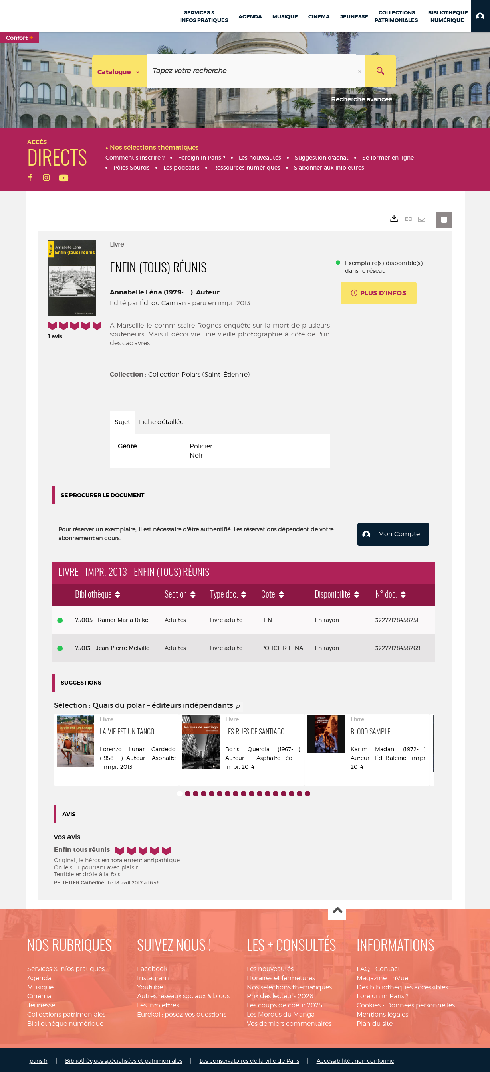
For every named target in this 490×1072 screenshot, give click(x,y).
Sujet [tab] (122, 422)
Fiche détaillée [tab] (161, 422)
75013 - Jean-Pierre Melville (112, 646)
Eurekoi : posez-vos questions (181, 1013)
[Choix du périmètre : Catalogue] (119, 71)
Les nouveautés (270, 967)
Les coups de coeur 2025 (284, 1004)
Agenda (39, 976)
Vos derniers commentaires (289, 1022)
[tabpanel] (220, 451)
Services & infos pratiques (66, 967)
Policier (201, 446)
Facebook (152, 967)
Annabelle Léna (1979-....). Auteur (165, 292)
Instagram (153, 976)
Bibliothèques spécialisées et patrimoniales (123, 1059)
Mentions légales (382, 1013)
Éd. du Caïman (163, 303)
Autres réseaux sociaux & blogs (183, 995)
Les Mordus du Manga (281, 1013)
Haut (337, 909)
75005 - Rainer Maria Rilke (111, 618)
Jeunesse (41, 1004)
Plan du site (375, 1022)
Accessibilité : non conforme (355, 1059)
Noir (196, 455)
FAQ (363, 967)
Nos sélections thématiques (289, 985)
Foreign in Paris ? (383, 995)
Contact (387, 967)
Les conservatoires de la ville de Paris (249, 1059)
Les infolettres (158, 1004)
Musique (40, 985)
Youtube (150, 985)
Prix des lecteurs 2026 (280, 995)
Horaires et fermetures (281, 976)
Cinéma (39, 995)
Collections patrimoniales (66, 1013)
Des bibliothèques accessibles (402, 985)
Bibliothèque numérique (65, 1022)
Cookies (369, 1004)
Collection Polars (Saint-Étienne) (199, 374)
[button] (480, 16)
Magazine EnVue (382, 976)
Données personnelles (420, 1004)
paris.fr (39, 1059)
